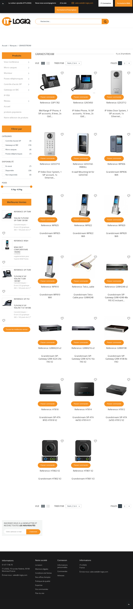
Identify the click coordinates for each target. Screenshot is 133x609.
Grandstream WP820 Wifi (116, 235)
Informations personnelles (62, 566)
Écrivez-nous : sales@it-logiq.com (14, 575)
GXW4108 (122, 348)
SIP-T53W (27, 270)
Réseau (7, 101)
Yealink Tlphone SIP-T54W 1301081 (21, 219)
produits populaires (12, 112)
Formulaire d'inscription (66, 10)
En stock (18, 166)
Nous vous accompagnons (45, 3)
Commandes (62, 571)
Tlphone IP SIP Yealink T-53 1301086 (22, 306)
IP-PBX (7, 95)
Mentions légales (41, 569)
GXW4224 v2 (55, 348)
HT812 (122, 409)
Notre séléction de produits (16, 117)
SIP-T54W (27, 211)
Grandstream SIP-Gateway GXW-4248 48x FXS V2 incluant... (116, 297)
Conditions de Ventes (43, 573)
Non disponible (18, 175)
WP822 (88, 225)
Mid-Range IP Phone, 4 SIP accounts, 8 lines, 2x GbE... (49, 113)
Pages (114, 63)
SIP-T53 (26, 299)
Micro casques (10, 67)
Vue (37, 63)
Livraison (38, 565)
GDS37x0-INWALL (86, 165)
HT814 (88, 409)
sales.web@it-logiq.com (82, 3)
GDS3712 (121, 102)
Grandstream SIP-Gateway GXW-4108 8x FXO (116, 359)
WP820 (121, 225)
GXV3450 (88, 102)
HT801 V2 (88, 470)
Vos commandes (41, 589)
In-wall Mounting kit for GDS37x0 (83, 173)
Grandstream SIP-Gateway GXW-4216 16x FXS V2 (83, 359)
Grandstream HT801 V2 (83, 478)
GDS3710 (55, 164)
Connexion (62, 560)
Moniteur (8, 73)
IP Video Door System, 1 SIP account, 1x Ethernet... (116, 113)
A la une (63, 3)
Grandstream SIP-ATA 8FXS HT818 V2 (49, 419)
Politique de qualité (42, 581)
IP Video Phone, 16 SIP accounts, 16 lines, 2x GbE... (83, 113)
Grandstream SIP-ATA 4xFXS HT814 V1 (83, 419)
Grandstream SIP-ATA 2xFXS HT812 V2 (116, 419)
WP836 (121, 164)
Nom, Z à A (74, 63)
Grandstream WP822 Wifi (83, 235)
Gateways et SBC (11, 89)
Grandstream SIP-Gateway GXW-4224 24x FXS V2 (49, 359)
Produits (16, 55)
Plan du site (39, 593)
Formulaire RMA (123, 3)
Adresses (60, 575)
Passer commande (48, 97)
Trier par (59, 63)
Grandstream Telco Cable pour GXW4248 (83, 296)
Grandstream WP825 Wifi (50, 235)
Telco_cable (88, 286)
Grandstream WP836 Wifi (116, 173)
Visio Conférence (11, 62)
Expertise (38, 585)
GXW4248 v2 (122, 286)
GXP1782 (55, 102)
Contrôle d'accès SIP (13, 84)
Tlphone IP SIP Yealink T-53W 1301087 (20, 278)
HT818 (55, 409)
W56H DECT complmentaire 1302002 (21, 249)
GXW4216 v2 (88, 348)
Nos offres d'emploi (42, 577)
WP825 (55, 225)
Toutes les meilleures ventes (17, 329)
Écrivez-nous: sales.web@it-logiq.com (93, 572)
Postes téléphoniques (13, 78)
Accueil (7, 106)
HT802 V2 (55, 470)
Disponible (18, 170)
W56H (26, 241)
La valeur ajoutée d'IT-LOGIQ (19, 3)
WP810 (55, 286)
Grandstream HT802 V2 (49, 478)
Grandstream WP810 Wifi (50, 296)
